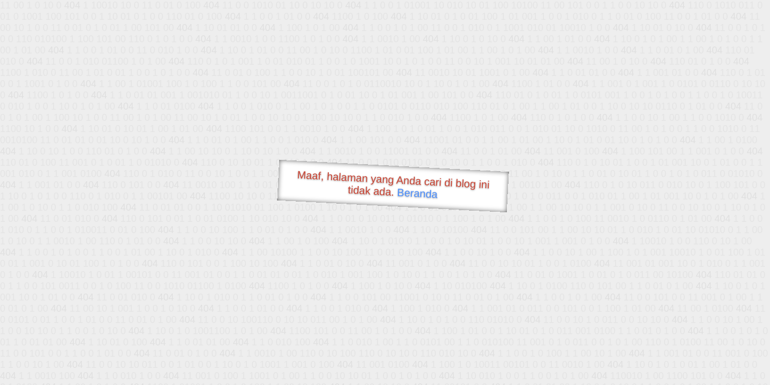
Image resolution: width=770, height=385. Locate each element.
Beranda (417, 193)
